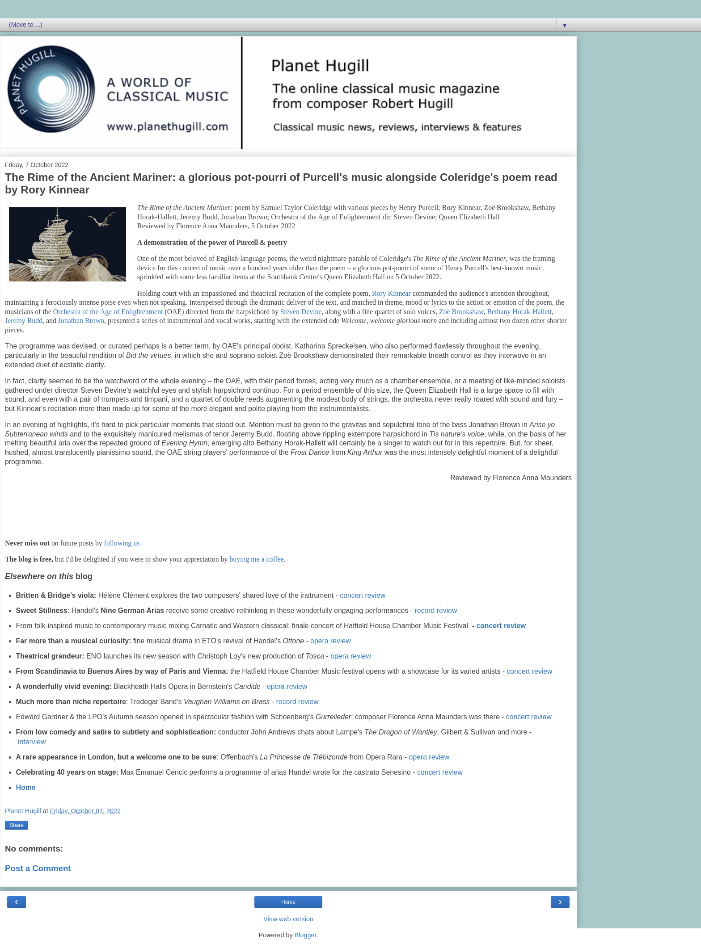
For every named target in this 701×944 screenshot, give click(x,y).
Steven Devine (301, 311)
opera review (330, 641)
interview (32, 742)
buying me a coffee (256, 559)
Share (16, 825)
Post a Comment (38, 868)
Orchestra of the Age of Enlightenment (108, 311)
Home (26, 787)
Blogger (306, 935)
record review (436, 610)
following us (122, 543)
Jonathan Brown (81, 320)
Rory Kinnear (391, 293)
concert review (362, 595)
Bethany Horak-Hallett (519, 311)
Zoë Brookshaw (461, 311)
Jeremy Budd (23, 320)
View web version (288, 919)
